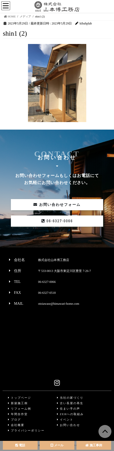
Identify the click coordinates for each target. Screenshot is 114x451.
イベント (65, 419)
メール (57, 445)
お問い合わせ (68, 425)
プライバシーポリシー (26, 430)
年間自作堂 (18, 414)
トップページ (19, 397)
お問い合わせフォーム (57, 205)
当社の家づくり (70, 397)
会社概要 (16, 425)
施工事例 (93, 445)
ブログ (14, 419)
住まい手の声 (68, 408)
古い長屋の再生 (70, 403)
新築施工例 (18, 403)
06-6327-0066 (57, 221)
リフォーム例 (19, 408)
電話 (20, 445)
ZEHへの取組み (70, 414)
